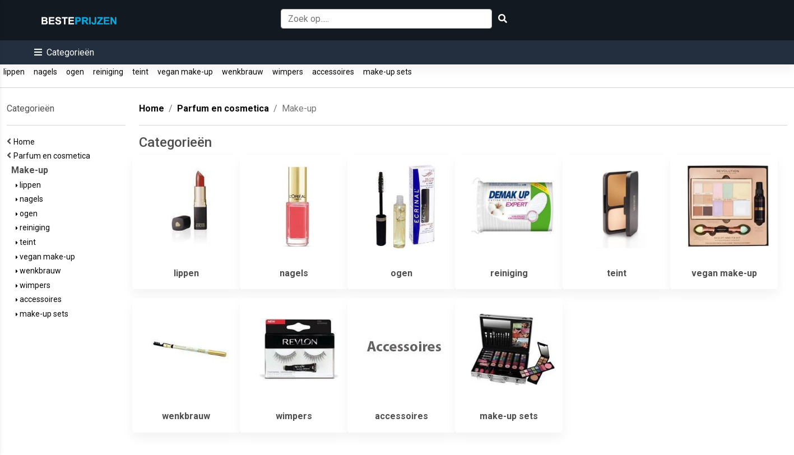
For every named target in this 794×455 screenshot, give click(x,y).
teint (140, 71)
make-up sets (387, 71)
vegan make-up (185, 71)
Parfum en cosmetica (53, 155)
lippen (14, 71)
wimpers (288, 71)
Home (25, 141)
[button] (64, 52)
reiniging (108, 71)
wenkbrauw (243, 71)
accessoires (333, 71)
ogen (75, 71)
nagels (45, 71)
